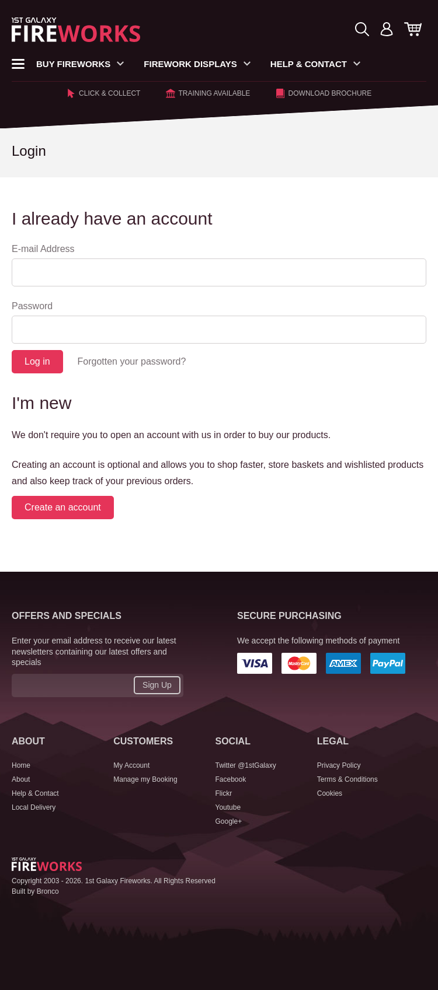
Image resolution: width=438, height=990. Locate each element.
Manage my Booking (145, 779)
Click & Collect (104, 93)
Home (21, 765)
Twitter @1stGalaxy (245, 765)
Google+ (228, 821)
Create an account (63, 507)
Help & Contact (315, 64)
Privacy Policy (339, 765)
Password (32, 306)
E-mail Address (43, 249)
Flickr (223, 793)
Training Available (208, 93)
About (21, 779)
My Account (131, 765)
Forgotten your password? (131, 361)
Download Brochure (323, 93)
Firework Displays (197, 64)
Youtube (228, 807)
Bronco (48, 891)
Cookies (329, 793)
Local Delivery (33, 807)
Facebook (230, 779)
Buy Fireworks (80, 64)
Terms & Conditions (347, 779)
